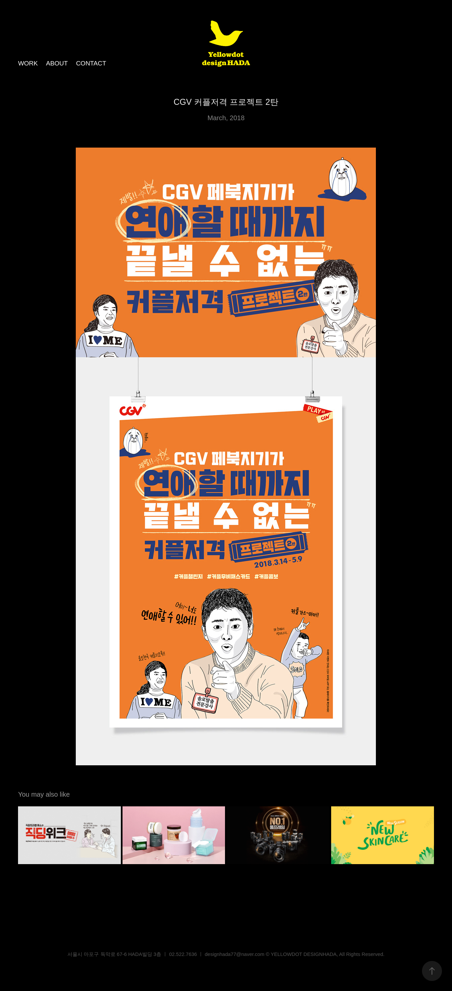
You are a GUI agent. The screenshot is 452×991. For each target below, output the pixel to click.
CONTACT (91, 63)
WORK (28, 63)
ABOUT (57, 63)
